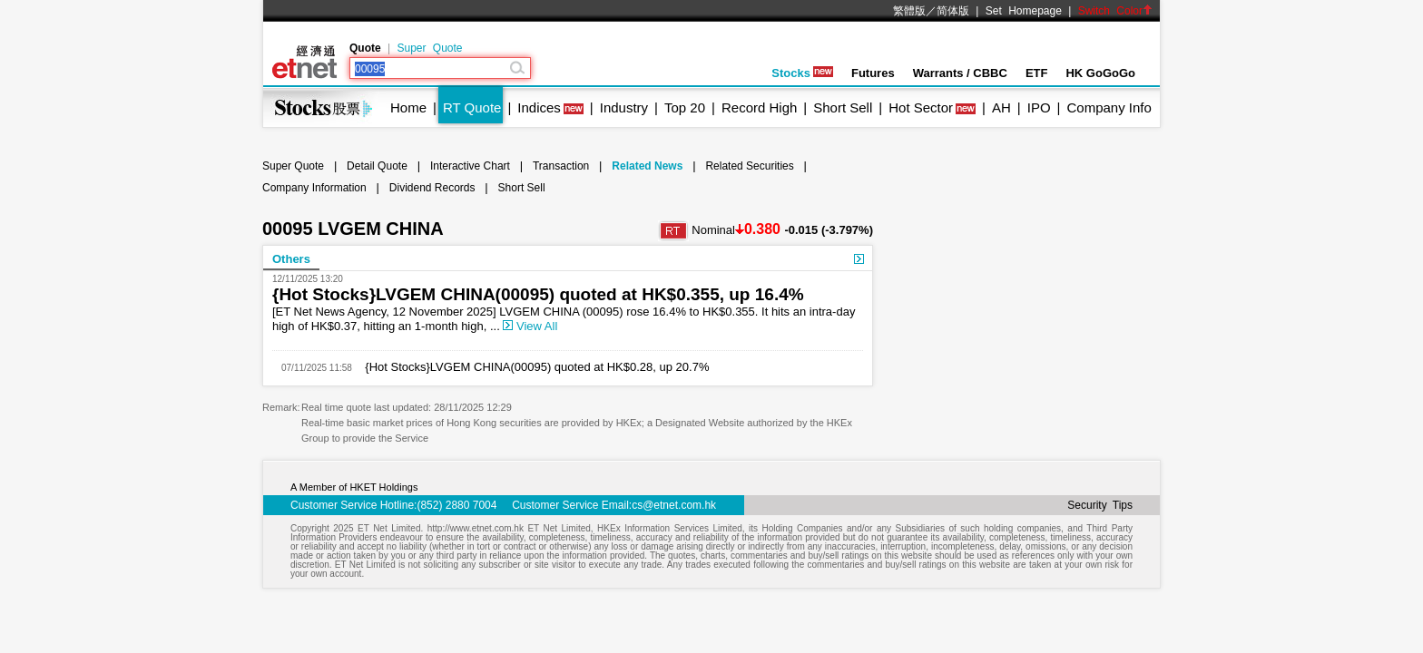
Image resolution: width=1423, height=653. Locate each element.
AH (1001, 107)
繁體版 (909, 11)
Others (291, 259)
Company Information (314, 187)
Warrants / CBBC (960, 73)
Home (408, 107)
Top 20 (684, 107)
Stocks (802, 73)
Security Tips (1100, 505)
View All (530, 326)
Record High (759, 107)
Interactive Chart (470, 166)
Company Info (1108, 107)
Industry (624, 107)
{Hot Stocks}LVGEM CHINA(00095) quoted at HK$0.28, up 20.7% (531, 367)
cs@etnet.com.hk (674, 505)
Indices (539, 107)
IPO (1039, 107)
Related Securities (749, 166)
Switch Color (1115, 11)
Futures (873, 73)
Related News (647, 166)
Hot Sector (920, 107)
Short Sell (842, 107)
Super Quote (429, 48)
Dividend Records (432, 187)
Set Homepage (1024, 11)
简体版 (953, 11)
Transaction (561, 166)
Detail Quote (377, 166)
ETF (1037, 73)
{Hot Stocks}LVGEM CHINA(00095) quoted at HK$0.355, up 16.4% (538, 294)
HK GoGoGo (1100, 73)
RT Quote (472, 107)
